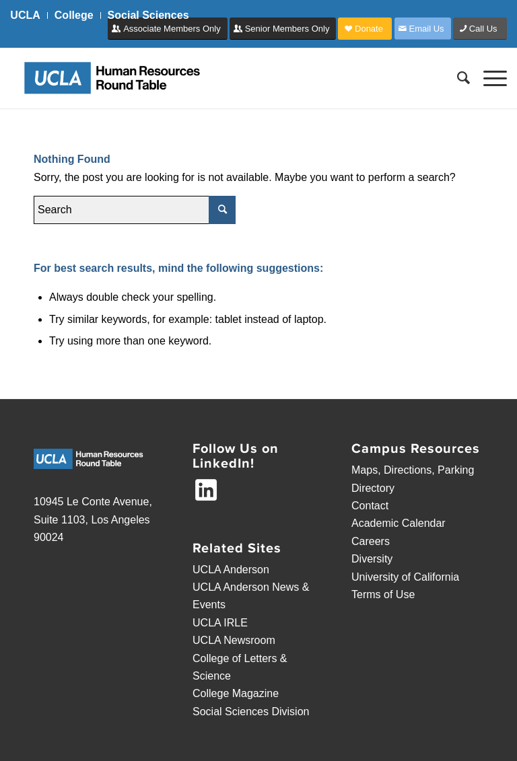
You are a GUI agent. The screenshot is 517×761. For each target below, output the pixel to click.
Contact (369, 505)
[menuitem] (28, 15)
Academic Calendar (398, 523)
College (74, 15)
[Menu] (488, 78)
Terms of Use (383, 594)
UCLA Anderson (231, 569)
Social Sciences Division (251, 711)
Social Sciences (148, 15)
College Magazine (236, 693)
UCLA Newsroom (234, 640)
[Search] (457, 78)
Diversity (371, 559)
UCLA (25, 15)
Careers (370, 541)
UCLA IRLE (220, 622)
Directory (372, 488)
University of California (405, 577)
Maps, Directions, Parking (412, 470)
